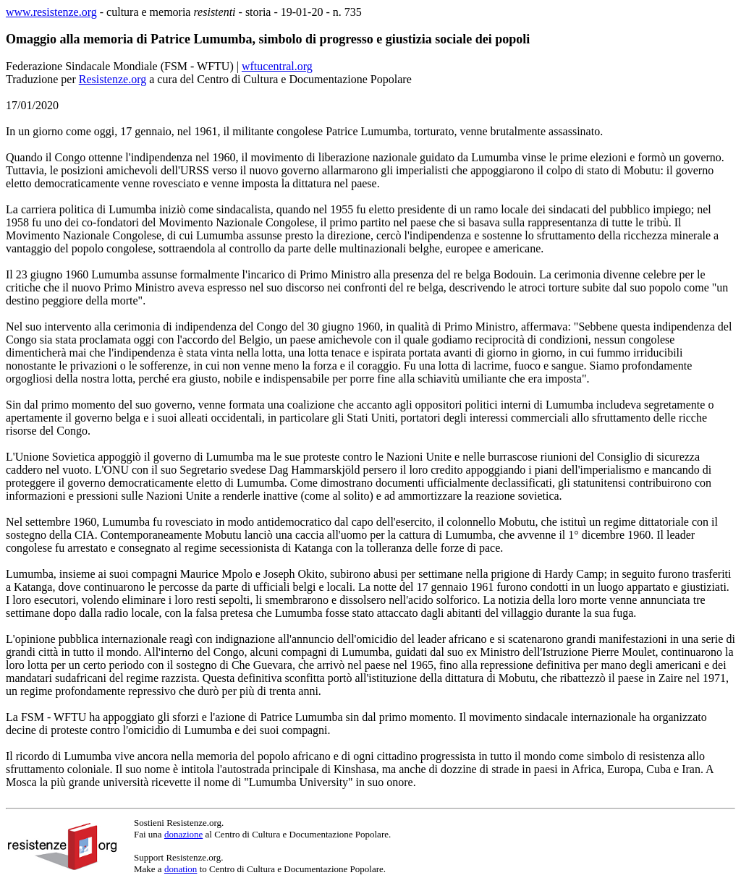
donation (181, 868)
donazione (183, 834)
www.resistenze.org (51, 12)
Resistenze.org (112, 79)
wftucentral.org (277, 66)
